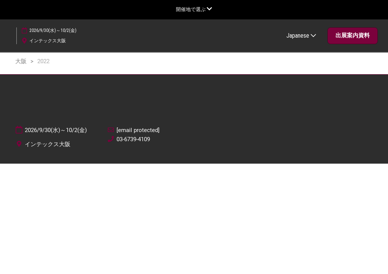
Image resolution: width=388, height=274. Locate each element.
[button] (352, 35)
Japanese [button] (301, 35)
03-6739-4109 (133, 139)
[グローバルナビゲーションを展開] (194, 9)
